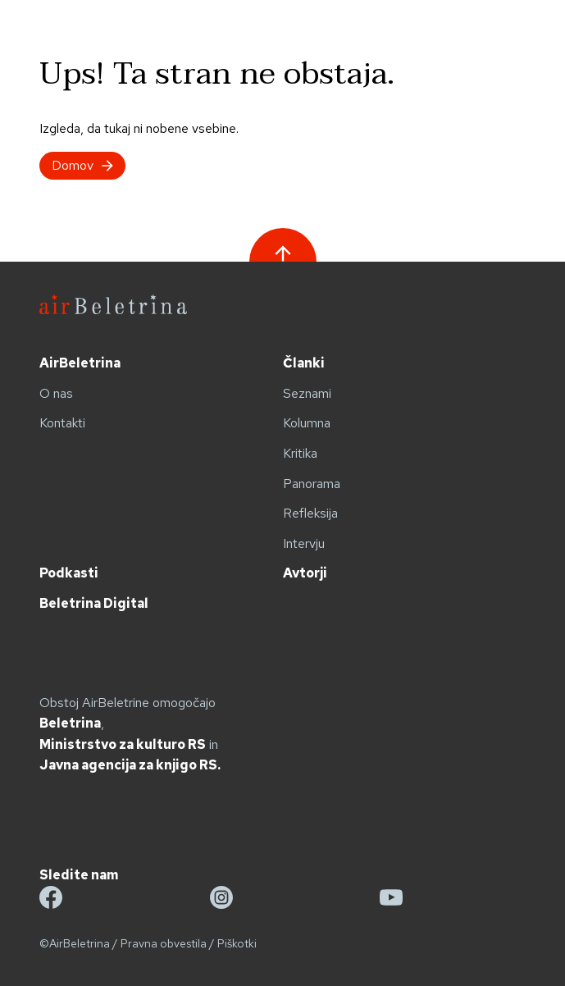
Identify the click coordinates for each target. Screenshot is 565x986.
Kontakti (62, 422)
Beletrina (70, 723)
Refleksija (310, 513)
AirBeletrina (80, 363)
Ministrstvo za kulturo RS (122, 744)
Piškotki (237, 943)
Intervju (304, 543)
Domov (82, 165)
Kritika (300, 453)
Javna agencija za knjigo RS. (130, 765)
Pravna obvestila (164, 943)
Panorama (311, 483)
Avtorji (305, 573)
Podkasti (68, 573)
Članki (304, 363)
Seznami (307, 393)
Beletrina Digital (93, 603)
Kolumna (306, 422)
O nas (56, 393)
